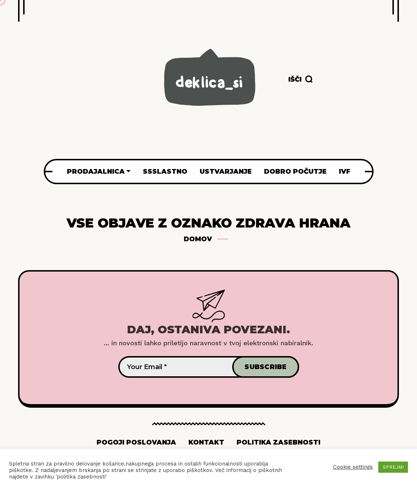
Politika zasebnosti (278, 442)
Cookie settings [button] (353, 467)
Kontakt (206, 442)
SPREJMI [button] (393, 467)
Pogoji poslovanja (136, 442)
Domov (198, 239)
